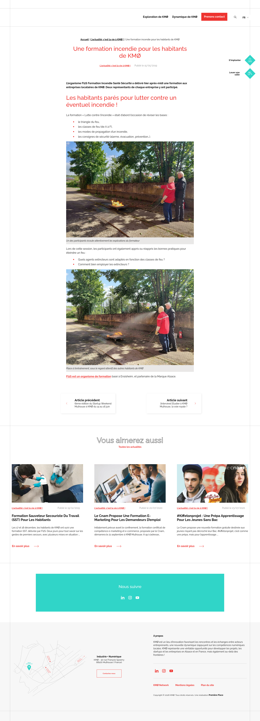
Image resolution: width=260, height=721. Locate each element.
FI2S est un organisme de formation (88, 376)
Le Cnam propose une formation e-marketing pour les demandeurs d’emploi (127, 518)
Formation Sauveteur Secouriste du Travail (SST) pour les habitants (45, 518)
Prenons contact (214, 16)
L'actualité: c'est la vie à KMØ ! (107, 39)
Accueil (84, 39)
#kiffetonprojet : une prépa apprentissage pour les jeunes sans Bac (210, 518)
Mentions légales (184, 685)
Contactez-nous (109, 673)
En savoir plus (20, 546)
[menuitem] (245, 17)
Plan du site (207, 685)
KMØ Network (161, 685)
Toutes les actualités (130, 447)
